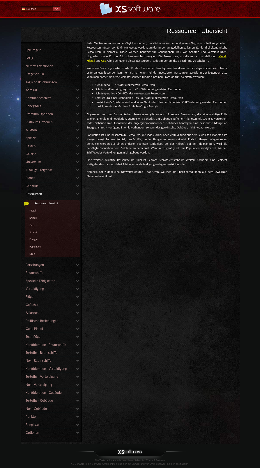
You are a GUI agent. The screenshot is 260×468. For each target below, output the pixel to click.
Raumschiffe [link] (34, 273)
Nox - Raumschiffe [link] (38, 360)
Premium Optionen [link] (39, 114)
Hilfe (130, 8)
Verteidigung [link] (35, 289)
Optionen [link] (32, 432)
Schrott (33, 232)
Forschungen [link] (35, 265)
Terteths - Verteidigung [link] (42, 376)
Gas (32, 225)
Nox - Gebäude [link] (36, 409)
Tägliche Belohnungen (41, 82)
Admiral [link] (31, 90)
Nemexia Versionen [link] (39, 66)
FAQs (29, 58)
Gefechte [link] (32, 305)
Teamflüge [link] (33, 336)
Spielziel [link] (31, 138)
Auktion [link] (31, 130)
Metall (33, 210)
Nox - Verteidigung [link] (39, 385)
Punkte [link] (31, 416)
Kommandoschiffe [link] (38, 98)
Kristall (33, 217)
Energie (34, 239)
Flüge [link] (30, 297)
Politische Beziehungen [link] (42, 321)
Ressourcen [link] (34, 194)
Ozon (32, 253)
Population (35, 246)
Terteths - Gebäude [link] (39, 400)
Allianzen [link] (32, 313)
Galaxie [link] (31, 154)
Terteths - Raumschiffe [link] (42, 353)
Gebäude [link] (32, 186)
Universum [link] (33, 162)
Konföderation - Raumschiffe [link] (46, 345)
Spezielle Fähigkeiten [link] (40, 281)
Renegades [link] (33, 106)
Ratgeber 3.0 (35, 74)
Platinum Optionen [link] (39, 122)
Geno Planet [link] (34, 329)
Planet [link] (30, 178)
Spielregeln (34, 50)
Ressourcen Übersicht (46, 203)
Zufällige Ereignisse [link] (39, 170)
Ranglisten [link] (33, 425)
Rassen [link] (31, 146)
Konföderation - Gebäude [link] (44, 392)
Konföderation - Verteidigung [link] (46, 369)
